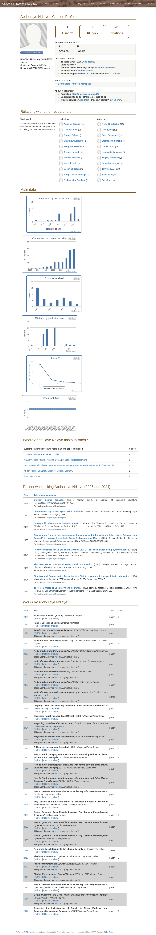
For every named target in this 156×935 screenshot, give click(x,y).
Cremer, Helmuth (71, 152)
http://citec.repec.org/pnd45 (85, 94)
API (92, 4)
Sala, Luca (107, 180)
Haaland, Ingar (109, 174)
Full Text (38, 618)
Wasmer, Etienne (71, 124)
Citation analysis (50, 618)
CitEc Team (108, 932)
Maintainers (115, 4)
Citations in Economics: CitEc (19, 3)
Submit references (133, 4)
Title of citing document (47, 495)
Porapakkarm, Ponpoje (74, 174)
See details (88, 62)
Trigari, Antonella (110, 157)
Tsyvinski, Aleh (109, 169)
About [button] (150, 4)
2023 (26, 697)
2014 (26, 911)
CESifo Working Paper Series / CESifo (41, 454)
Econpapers (49, 506)
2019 (26, 850)
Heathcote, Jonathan (112, 152)
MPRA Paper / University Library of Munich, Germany (48, 471)
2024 (26, 617)
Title (37, 610)
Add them (84, 100)
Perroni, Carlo (70, 163)
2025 (26, 624)
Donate (102, 4)
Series (56, 4)
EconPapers (64, 84)
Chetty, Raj (107, 129)
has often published (105, 68)
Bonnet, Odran (70, 135)
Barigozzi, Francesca (73, 146)
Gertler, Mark (108, 146)
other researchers (84, 70)
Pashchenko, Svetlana (74, 180)
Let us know (116, 100)
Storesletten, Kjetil (111, 163)
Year (27, 495)
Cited (122, 610)
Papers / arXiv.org (32, 476)
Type (113, 610)
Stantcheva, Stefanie (112, 141)
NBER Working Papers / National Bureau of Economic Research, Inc (55, 460)
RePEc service (30, 932)
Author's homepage (81, 84)
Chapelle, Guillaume (73, 141)
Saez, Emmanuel (110, 135)
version (58, 636)
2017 (26, 858)
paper (64, 506)
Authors (45, 4)
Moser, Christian (71, 169)
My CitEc (82, 4)
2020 (26, 643)
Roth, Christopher (111, 124)
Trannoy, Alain (70, 129)
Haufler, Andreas (71, 157)
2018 (26, 877)
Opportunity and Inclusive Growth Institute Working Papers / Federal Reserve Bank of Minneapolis (69, 465)
